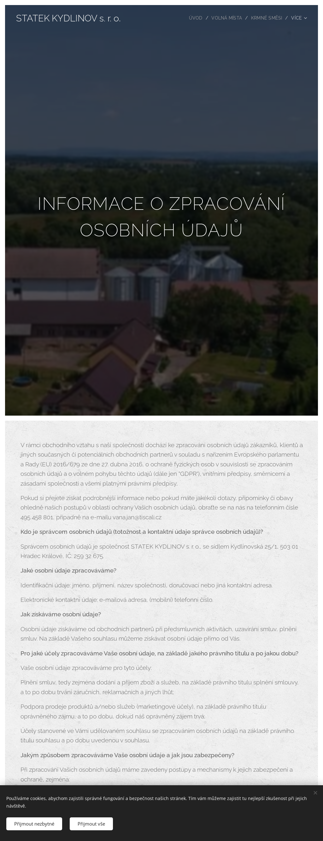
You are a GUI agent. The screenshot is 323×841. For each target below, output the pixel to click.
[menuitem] (194, 18)
